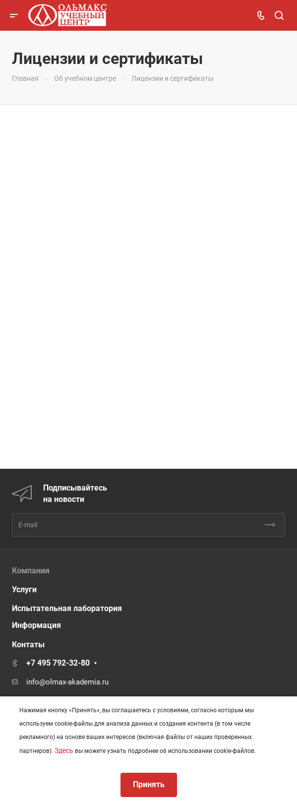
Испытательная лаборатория (67, 608)
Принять (149, 784)
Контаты (28, 644)
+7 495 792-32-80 (58, 663)
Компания (31, 570)
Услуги (24, 589)
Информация (36, 625)
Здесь (64, 750)
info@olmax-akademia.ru (67, 682)
